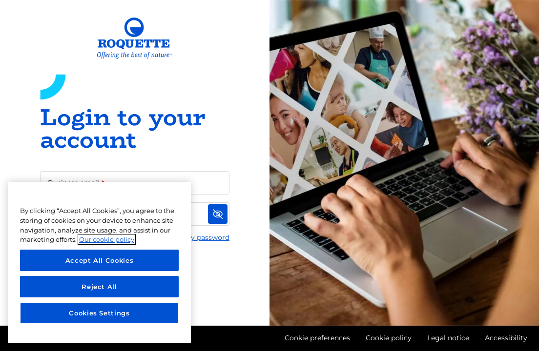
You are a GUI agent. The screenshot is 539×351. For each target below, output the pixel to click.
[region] (99, 262)
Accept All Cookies (99, 260)
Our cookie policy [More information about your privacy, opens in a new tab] (106, 239)
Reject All (99, 287)
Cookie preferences (317, 337)
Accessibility (506, 337)
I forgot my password (192, 237)
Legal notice (448, 337)
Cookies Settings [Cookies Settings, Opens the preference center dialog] (99, 313)
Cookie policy (389, 337)
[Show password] (218, 214)
